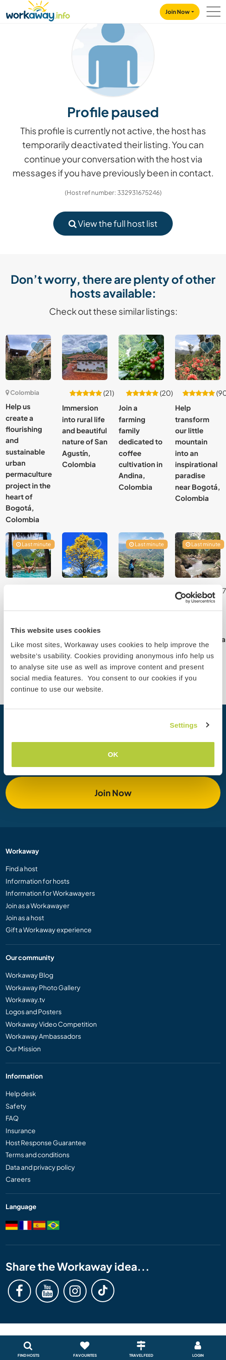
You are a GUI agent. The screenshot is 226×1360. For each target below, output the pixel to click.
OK (113, 754)
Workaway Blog (29, 975)
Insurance (21, 1130)
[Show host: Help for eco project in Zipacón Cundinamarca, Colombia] (197, 555)
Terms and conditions (37, 1154)
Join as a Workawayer (37, 905)
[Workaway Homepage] (38, 9)
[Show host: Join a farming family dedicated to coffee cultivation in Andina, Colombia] (141, 357)
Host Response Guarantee (46, 1142)
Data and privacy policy (40, 1167)
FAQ (12, 1118)
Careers (18, 1179)
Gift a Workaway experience (49, 929)
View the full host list (113, 223)
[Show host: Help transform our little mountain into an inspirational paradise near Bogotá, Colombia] (197, 357)
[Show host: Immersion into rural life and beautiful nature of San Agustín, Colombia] (84, 357)
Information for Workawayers (50, 893)
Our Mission (23, 1048)
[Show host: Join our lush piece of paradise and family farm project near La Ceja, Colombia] (84, 555)
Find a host (22, 868)
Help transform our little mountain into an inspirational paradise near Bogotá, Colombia (197, 452)
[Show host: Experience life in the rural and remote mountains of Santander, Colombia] (141, 555)
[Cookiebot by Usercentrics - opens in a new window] (174, 598)
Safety (16, 1106)
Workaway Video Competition (51, 1024)
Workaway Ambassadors (43, 1036)
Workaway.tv (25, 999)
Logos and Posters (34, 1011)
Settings (184, 725)
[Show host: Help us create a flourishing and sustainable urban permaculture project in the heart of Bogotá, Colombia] (28, 357)
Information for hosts (37, 881)
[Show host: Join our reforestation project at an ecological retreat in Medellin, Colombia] (28, 555)
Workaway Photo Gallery (43, 987)
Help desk (21, 1093)
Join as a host (25, 917)
